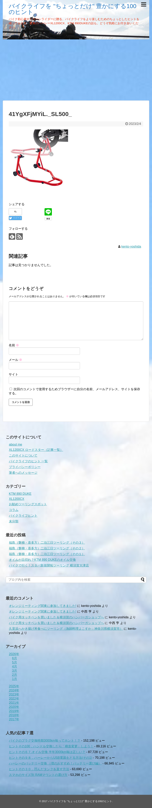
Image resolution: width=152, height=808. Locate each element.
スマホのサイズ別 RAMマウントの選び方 (38, 774)
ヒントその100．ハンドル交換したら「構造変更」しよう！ (51, 746)
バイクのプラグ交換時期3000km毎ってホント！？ (44, 740)
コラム (13, 510)
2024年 (14, 690)
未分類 (13, 521)
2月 (14, 674)
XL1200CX (16, 499)
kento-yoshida (131, 246)
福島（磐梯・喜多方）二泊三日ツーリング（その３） (47, 542)
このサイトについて (23, 455)
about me (15, 444)
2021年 (14, 702)
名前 (14, 345)
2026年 (14, 654)
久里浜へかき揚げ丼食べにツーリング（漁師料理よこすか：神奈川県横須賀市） (66, 628)
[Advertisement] (76, 70)
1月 (14, 679)
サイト (13, 374)
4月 (14, 666)
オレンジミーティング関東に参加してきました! (42, 605)
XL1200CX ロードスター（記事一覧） (36, 449)
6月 (14, 658)
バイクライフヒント (23, 515)
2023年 (14, 694)
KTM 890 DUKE (20, 493)
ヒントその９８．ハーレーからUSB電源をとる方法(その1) (50, 757)
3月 (14, 670)
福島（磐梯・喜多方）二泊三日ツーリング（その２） (47, 548)
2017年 (14, 719)
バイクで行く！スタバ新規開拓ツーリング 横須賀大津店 (49, 565)
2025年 (14, 686)
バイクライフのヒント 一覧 (28, 461)
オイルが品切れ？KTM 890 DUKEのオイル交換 (42, 559)
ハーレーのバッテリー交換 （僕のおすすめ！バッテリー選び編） (55, 763)
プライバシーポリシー (25, 467)
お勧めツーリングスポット (28, 504)
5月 (14, 662)
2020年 (14, 707)
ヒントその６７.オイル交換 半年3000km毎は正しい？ (47, 752)
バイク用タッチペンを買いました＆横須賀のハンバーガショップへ (56, 617)
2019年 (14, 711)
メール (15, 359)
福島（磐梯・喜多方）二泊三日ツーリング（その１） (47, 554)
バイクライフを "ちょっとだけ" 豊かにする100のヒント (72, 9)
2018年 (14, 715)
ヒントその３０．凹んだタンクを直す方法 (39, 769)
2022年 (14, 698)
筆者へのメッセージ (23, 472)
